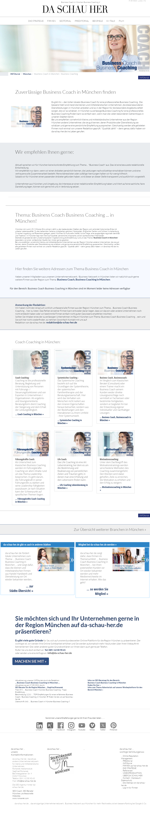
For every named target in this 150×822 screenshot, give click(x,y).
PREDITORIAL (82, 20)
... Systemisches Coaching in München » (70, 422)
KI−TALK (110, 20)
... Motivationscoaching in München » (115, 489)
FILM (121, 20)
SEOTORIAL (65, 20)
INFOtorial (15, 74)
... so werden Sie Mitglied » (97, 591)
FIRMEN (51, 20)
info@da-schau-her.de (60, 653)
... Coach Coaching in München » (29, 414)
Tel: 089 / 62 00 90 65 (55, 650)
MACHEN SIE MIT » (31, 661)
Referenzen (128, 770)
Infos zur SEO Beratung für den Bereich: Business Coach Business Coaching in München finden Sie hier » (107, 682)
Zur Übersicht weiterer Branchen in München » (110, 529)
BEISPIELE (97, 20)
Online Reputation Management (129, 757)
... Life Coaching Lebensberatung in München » (73, 486)
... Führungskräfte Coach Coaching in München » (30, 500)
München (27, 74)
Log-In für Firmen (130, 787)
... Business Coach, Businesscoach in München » (115, 419)
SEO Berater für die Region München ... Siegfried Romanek (39, 687)
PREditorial (127, 761)
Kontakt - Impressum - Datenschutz (131, 779)
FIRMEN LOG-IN (137, 1)
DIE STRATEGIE (36, 20)
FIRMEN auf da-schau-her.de (135, 765)
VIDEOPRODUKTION (132, 773)
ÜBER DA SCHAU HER (133, 775)
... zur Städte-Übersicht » (21, 588)
